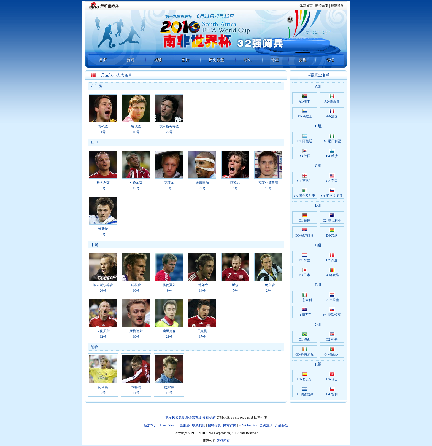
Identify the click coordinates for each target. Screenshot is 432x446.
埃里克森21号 (169, 318)
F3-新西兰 (304, 312)
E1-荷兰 (304, 257)
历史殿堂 (216, 60)
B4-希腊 (332, 153)
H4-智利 (332, 391)
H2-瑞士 (332, 376)
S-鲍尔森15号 (136, 170)
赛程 (302, 60)
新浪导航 (337, 6)
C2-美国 (332, 178)
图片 (185, 60)
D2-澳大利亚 (332, 217)
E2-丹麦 (331, 257)
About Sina (166, 425)
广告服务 (183, 425)
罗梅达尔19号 (136, 318)
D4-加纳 (332, 232)
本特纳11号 (136, 375)
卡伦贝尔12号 (103, 318)
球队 (247, 60)
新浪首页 (321, 6)
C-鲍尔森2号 (268, 272)
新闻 (130, 60)
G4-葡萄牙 (331, 351)
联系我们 (198, 425)
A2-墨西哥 (331, 98)
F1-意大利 (304, 297)
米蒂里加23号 (202, 170)
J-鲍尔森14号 (202, 272)
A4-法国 (332, 113)
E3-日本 (304, 272)
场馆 (330, 60)
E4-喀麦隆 (332, 272)
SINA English (248, 425)
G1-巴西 (304, 337)
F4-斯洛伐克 (332, 312)
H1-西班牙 (304, 376)
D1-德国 (304, 217)
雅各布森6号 (103, 170)
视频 (158, 60)
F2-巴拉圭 (332, 297)
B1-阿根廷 (304, 138)
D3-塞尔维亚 (304, 232)
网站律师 (229, 425)
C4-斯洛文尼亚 (332, 193)
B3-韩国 (304, 153)
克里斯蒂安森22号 (169, 114)
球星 (275, 60)
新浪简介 (150, 425)
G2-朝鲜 (332, 337)
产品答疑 (281, 425)
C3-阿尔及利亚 (304, 193)
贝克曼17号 (202, 318)
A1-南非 (304, 98)
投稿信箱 (209, 418)
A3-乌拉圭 (304, 113)
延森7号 (235, 272)
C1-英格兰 (304, 178)
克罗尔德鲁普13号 (268, 170)
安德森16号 (136, 114)
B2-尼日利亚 (332, 138)
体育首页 (306, 6)
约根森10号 (136, 272)
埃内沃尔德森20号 (103, 272)
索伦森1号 (103, 114)
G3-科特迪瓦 (304, 351)
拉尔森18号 (169, 375)
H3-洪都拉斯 (304, 391)
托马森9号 (103, 375)
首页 (103, 60)
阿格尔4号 (235, 170)
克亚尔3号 (169, 170)
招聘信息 (214, 425)
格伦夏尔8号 (169, 272)
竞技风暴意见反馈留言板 (183, 418)
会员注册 (266, 425)
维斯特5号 (103, 216)
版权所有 (223, 441)
